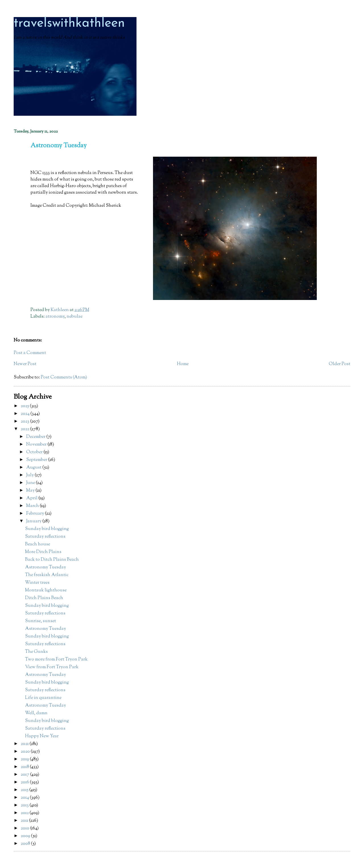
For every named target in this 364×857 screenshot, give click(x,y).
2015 (25, 790)
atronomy (55, 316)
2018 (25, 767)
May (31, 490)
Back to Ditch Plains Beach (52, 559)
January (34, 521)
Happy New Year (42, 736)
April (32, 498)
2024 (25, 414)
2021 (25, 744)
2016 (25, 782)
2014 (25, 797)
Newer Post (25, 364)
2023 (25, 421)
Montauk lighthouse (46, 590)
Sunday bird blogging (47, 529)
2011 (25, 820)
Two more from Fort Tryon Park (56, 659)
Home (183, 364)
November (36, 444)
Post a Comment (30, 353)
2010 (25, 828)
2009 (26, 836)
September (37, 460)
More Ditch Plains (43, 552)
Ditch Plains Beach (44, 598)
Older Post (339, 364)
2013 (25, 805)
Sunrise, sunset (40, 621)
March (33, 506)
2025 (25, 406)
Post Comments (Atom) (64, 377)
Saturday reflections (45, 536)
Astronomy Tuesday (45, 567)
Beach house (37, 544)
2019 (25, 759)
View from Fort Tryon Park (51, 667)
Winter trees (37, 582)
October (35, 452)
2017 (25, 774)
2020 (26, 751)
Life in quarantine (43, 698)
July (30, 475)
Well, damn (36, 713)
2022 (25, 429)
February (35, 513)
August (34, 467)
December (36, 437)
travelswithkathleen (69, 23)
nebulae (74, 316)
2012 (25, 813)
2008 (26, 844)
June (31, 483)
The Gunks (36, 652)
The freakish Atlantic (47, 575)
